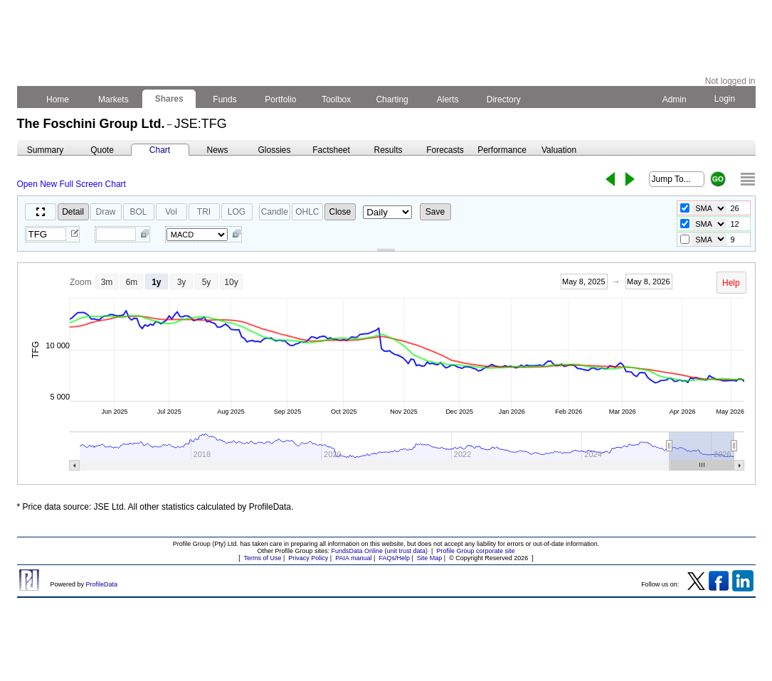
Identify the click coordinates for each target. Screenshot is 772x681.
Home (58, 99)
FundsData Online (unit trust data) (380, 550)
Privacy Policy (308, 558)
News (217, 150)
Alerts (448, 99)
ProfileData (102, 584)
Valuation (558, 150)
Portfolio (281, 99)
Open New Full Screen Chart (71, 184)
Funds (225, 99)
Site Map (430, 558)
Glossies (274, 150)
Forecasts (445, 150)
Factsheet (331, 150)
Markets (113, 99)
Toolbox (336, 99)
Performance (502, 150)
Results (388, 150)
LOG (236, 212)
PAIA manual (353, 558)
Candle (274, 212)
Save (435, 212)
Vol (171, 212)
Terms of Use (262, 558)
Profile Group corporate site (475, 550)
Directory (503, 99)
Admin (674, 99)
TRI (204, 212)
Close (340, 212)
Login (724, 99)
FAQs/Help (394, 558)
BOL (138, 212)
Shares (169, 99)
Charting (392, 99)
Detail (73, 212)
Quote (102, 150)
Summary (45, 150)
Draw (105, 212)
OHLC (307, 212)
